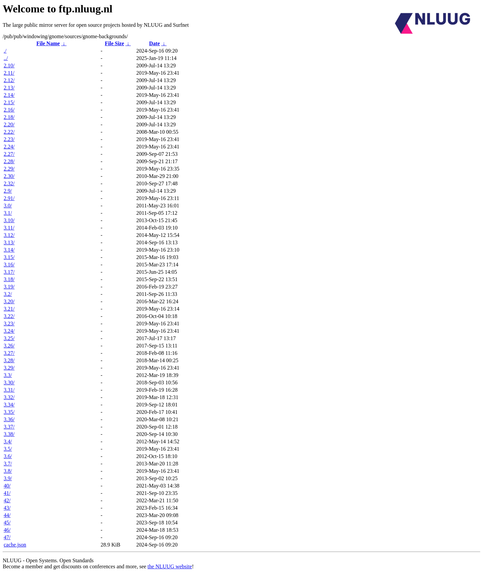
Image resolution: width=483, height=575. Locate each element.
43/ (7, 508)
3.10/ (9, 220)
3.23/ (9, 323)
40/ (7, 486)
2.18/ (9, 117)
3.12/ (9, 235)
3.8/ (8, 471)
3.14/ (9, 250)
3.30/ (9, 382)
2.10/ (9, 65)
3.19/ (9, 287)
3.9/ (8, 478)
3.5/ (8, 449)
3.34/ (9, 404)
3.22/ (9, 316)
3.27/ (9, 353)
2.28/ (9, 161)
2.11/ (9, 73)
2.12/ (9, 80)
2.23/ (9, 139)
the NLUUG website (170, 566)
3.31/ (9, 390)
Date (154, 43)
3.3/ (8, 375)
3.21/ (9, 309)
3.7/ (8, 463)
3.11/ (9, 228)
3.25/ (9, 338)
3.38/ (9, 434)
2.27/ (9, 154)
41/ (7, 493)
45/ (7, 522)
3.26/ (9, 345)
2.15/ (9, 102)
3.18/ (9, 279)
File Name (48, 43)
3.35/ (9, 412)
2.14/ (9, 95)
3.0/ (8, 205)
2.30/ (9, 176)
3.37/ (9, 427)
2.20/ (9, 124)
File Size (114, 43)
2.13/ (9, 87)
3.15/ (9, 257)
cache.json (15, 545)
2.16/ (9, 110)
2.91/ (9, 198)
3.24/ (9, 331)
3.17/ (9, 272)
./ (5, 51)
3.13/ (9, 242)
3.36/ (9, 419)
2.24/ (9, 146)
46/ (7, 530)
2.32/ (9, 183)
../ (6, 58)
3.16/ (9, 264)
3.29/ (9, 368)
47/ (7, 537)
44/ (7, 515)
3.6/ (8, 456)
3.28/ (9, 360)
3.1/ (8, 213)
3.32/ (9, 397)
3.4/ (8, 441)
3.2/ (8, 294)
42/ (7, 500)
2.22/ (9, 132)
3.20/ (9, 301)
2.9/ (8, 191)
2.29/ (9, 169)
